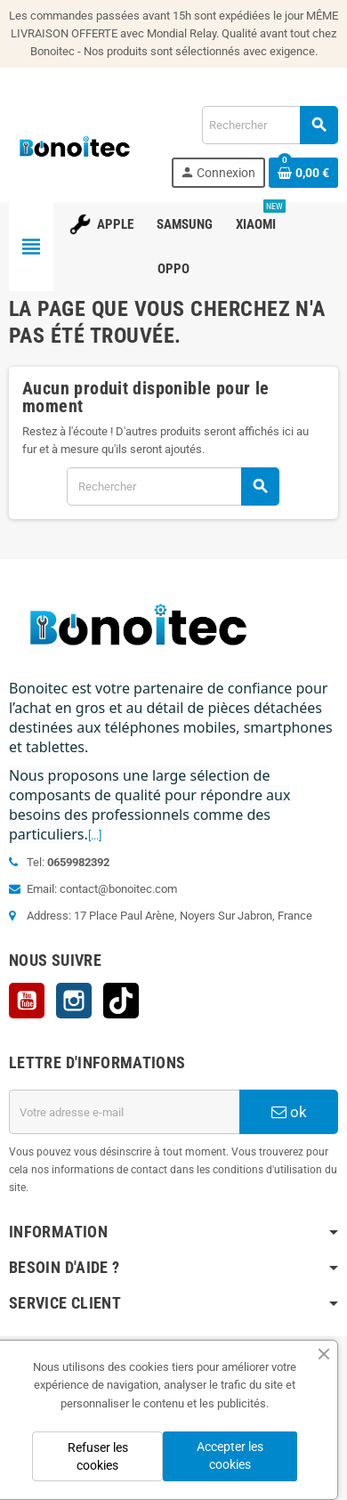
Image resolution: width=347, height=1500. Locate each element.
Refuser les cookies (98, 1456)
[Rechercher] (269, 125)
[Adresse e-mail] (124, 1112)
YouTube (26, 1000)
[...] (94, 835)
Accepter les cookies (230, 1455)
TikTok (121, 1000)
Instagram (74, 1000)
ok (289, 1112)
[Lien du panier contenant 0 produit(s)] (303, 173)
